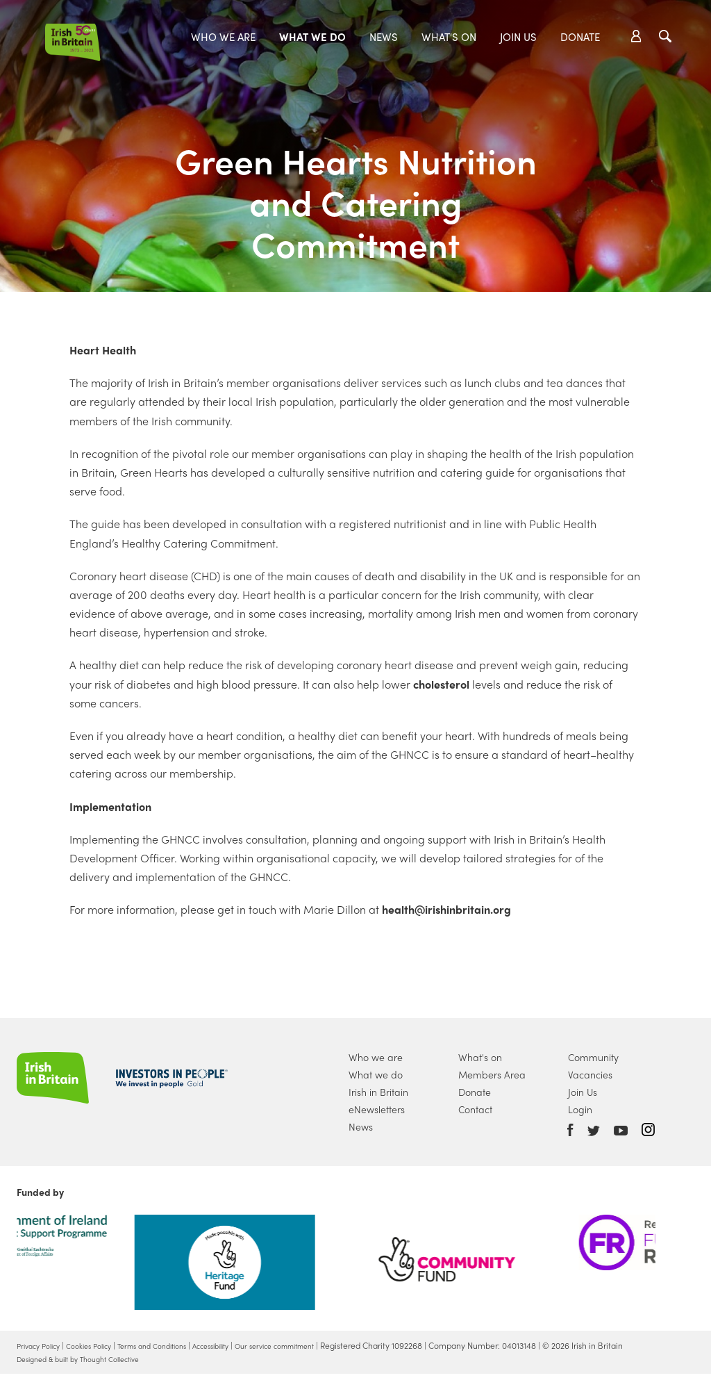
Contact (475, 1109)
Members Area (492, 1074)
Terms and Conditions (176, 1345)
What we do (312, 36)
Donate (580, 36)
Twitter (593, 1131)
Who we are (223, 36)
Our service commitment (321, 1345)
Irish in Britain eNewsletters (378, 1100)
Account (636, 36)
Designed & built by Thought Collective (90, 1371)
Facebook (570, 1130)
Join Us (518, 36)
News (383, 36)
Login (580, 1109)
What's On (448, 36)
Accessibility (245, 1345)
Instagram (648, 1129)
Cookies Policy (101, 1345)
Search (665, 36)
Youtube (621, 1131)
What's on (480, 1057)
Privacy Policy (42, 1345)
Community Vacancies (593, 1065)
